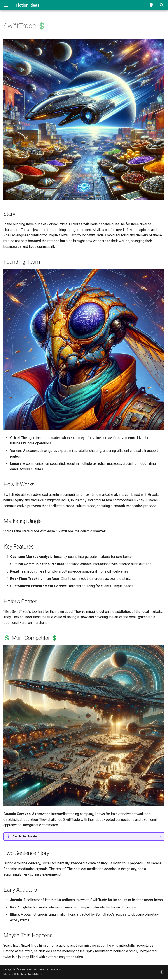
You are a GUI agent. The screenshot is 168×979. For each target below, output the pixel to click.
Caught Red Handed (25, 836)
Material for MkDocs (30, 974)
